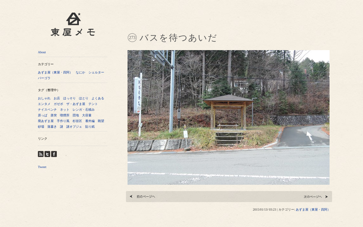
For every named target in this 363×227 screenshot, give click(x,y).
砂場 (41, 126)
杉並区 (77, 121)
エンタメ (44, 104)
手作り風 (63, 121)
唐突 (54, 115)
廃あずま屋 (46, 121)
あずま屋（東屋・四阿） (55, 72)
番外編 (90, 121)
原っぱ (42, 115)
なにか (80, 72)
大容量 (87, 115)
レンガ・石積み (84, 109)
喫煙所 (64, 115)
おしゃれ (44, 98)
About (42, 52)
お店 (57, 98)
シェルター (96, 72)
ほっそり (69, 98)
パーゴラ (44, 78)
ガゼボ (58, 104)
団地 (76, 115)
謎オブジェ (74, 126)
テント (93, 104)
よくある (98, 98)
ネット (64, 109)
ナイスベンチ (47, 109)
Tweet (42, 167)
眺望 (101, 121)
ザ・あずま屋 (75, 104)
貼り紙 (90, 126)
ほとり (83, 98)
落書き (52, 126)
